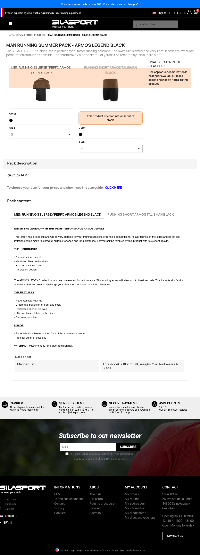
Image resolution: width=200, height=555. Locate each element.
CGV (57, 494)
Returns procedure (102, 503)
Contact (59, 503)
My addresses (135, 503)
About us (95, 494)
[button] (177, 536)
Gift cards (96, 499)
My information (135, 508)
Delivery (95, 508)
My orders (132, 494)
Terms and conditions (69, 499)
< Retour (10, 35)
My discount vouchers (140, 517)
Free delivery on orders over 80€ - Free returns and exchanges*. (100, 4)
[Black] (11, 121)
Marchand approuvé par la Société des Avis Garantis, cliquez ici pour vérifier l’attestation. (102, 550)
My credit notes (135, 513)
